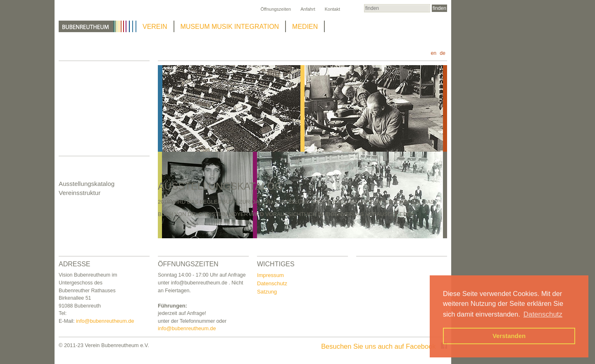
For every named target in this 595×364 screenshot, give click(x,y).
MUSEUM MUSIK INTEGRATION (230, 26)
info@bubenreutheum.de (105, 321)
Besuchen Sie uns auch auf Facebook (384, 346)
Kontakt (332, 9)
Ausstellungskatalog (86, 183)
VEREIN (155, 26)
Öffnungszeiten (275, 9)
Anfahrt (307, 9)
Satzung (267, 292)
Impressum (270, 275)
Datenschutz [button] (543, 314)
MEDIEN (305, 26)
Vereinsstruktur (79, 192)
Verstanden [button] (509, 336)
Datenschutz (272, 283)
